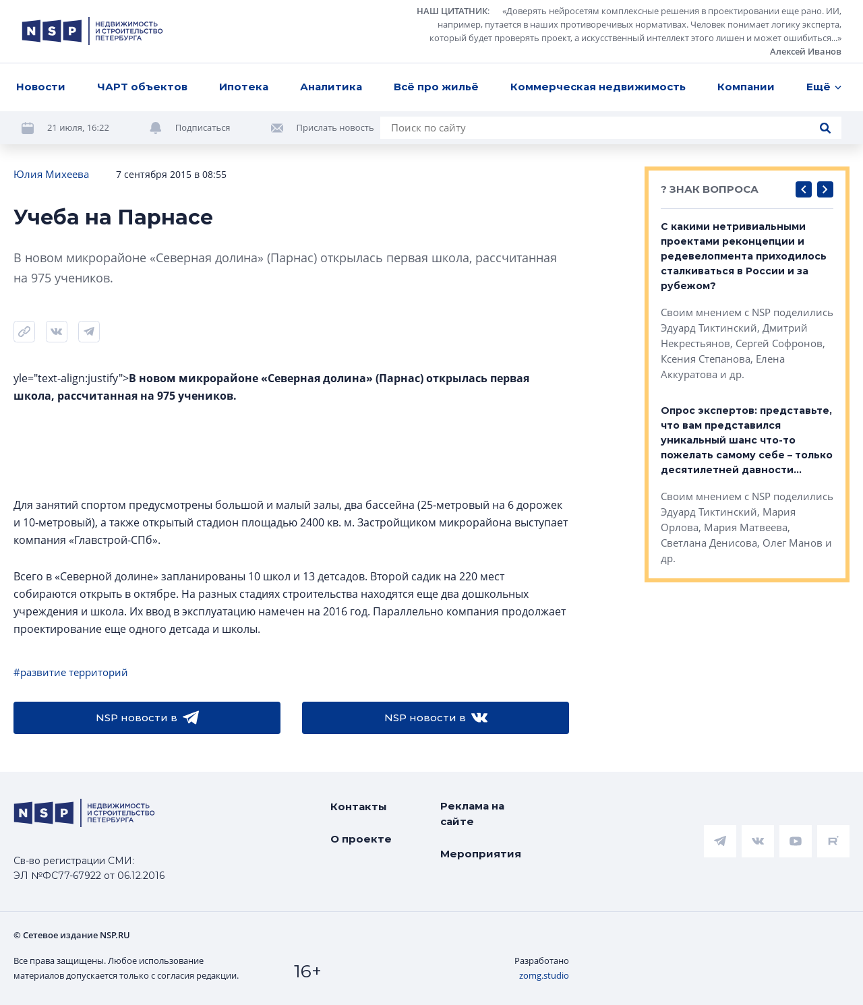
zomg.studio (544, 975)
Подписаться (203, 127)
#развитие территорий (70, 672)
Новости (40, 86)
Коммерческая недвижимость (598, 86)
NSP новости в (147, 718)
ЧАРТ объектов (142, 86)
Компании (746, 86)
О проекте (361, 838)
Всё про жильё (436, 86)
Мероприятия (480, 853)
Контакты (358, 806)
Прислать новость (335, 127)
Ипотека (243, 86)
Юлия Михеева (51, 174)
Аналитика (331, 86)
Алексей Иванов (805, 51)
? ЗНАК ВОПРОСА (709, 189)
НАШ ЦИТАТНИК (452, 11)
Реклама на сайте (472, 813)
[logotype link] (92, 31)
